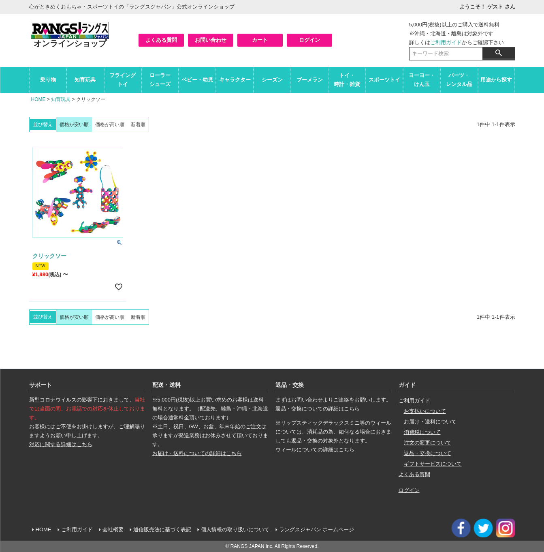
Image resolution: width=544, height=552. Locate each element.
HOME (38, 99)
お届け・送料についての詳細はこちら (197, 453)
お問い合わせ (210, 40)
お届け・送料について (430, 422)
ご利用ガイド (446, 42)
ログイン (309, 40)
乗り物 (48, 80)
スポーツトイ (384, 80)
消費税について (422, 432)
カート (260, 40)
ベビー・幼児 (197, 80)
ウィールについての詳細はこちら (314, 450)
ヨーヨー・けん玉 (422, 79)
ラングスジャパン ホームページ (316, 529)
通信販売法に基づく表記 (162, 529)
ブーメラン (310, 80)
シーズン (272, 80)
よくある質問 (161, 40)
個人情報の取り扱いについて (235, 529)
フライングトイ (122, 79)
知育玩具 (85, 80)
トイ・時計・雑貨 (347, 79)
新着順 (138, 124)
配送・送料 (166, 385)
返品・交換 (289, 385)
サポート (40, 385)
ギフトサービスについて (433, 464)
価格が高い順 (109, 124)
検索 (498, 52)
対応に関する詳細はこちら (60, 444)
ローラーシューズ (160, 79)
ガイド (407, 385)
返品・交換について (427, 453)
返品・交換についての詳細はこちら (317, 409)
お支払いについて (425, 411)
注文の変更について (427, 443)
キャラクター (235, 80)
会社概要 (113, 529)
